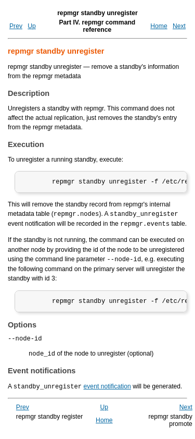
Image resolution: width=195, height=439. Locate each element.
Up (32, 26)
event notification (107, 389)
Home (158, 26)
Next (179, 26)
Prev (15, 26)
